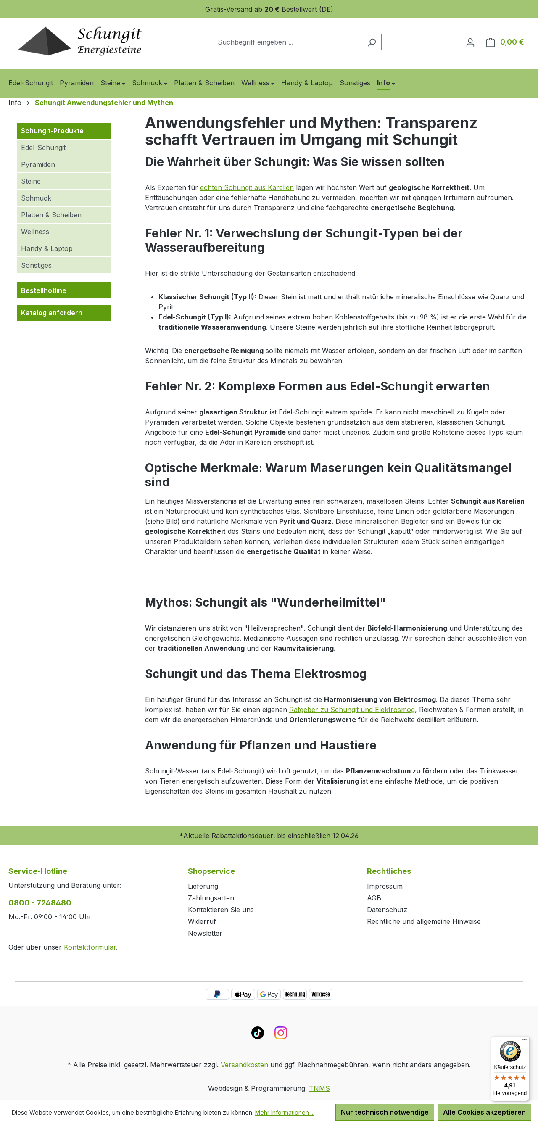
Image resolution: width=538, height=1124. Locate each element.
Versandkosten (244, 1065)
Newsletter (205, 933)
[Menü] (525, 1041)
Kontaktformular (90, 947)
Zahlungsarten (211, 898)
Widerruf (202, 921)
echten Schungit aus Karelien (247, 187)
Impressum (385, 886)
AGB (374, 898)
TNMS (319, 1088)
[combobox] (288, 42)
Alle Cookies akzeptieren (484, 1112)
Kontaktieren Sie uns (221, 909)
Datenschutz (387, 909)
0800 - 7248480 (39, 902)
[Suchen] (372, 42)
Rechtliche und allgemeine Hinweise (424, 921)
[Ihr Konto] (470, 42)
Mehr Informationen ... (284, 1112)
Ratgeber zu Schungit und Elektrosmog (352, 709)
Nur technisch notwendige (385, 1112)
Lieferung (203, 886)
